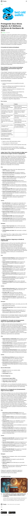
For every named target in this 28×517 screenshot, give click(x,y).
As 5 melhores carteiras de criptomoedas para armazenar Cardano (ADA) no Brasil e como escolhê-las (14, 495)
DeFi (1, 494)
